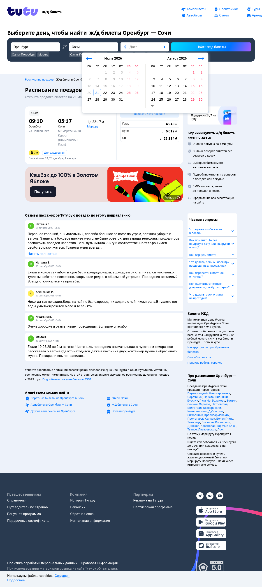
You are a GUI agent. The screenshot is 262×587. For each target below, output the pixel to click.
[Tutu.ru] (22, 12)
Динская (193, 426)
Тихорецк (194, 422)
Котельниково (197, 411)
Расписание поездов (39, 79)
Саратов (205, 404)
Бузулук (193, 400)
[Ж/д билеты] (52, 12)
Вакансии (78, 507)
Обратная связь (82, 514)
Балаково (218, 400)
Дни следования (54, 152)
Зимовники (195, 415)
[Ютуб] (219, 494)
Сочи (61, 126)
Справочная (16, 500)
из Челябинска (39, 131)
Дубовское (215, 411)
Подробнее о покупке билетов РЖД (66, 380)
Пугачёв (205, 400)
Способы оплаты (199, 357)
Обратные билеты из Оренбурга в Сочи (57, 399)
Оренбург (35, 126)
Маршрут (93, 126)
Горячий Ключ (226, 426)
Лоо (220, 429)
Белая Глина (224, 418)
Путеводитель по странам (27, 507)
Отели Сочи (120, 399)
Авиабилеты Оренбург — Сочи (51, 405)
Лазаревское (207, 429)
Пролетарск (196, 418)
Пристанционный (216, 397)
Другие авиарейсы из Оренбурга (53, 412)
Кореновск (222, 422)
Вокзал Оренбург (123, 412)
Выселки (208, 422)
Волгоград (195, 407)
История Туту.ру (82, 500)
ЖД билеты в (125, 405)
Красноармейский (217, 415)
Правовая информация (99, 563)
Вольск (231, 400)
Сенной (193, 404)
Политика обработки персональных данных (42, 563)
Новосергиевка (219, 393)
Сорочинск (195, 397)
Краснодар (208, 426)
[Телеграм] (200, 494)
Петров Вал (219, 404)
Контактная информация (90, 521)
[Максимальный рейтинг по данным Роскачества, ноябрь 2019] (209, 567)
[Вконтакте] (209, 494)
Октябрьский (212, 407)
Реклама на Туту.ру (148, 500)
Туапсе (192, 429)
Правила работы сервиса (205, 362)
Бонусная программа (24, 514)
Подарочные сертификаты (28, 521)
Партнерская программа (153, 507)
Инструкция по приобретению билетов (208, 350)
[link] (43, 192)
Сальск (210, 418)
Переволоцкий (198, 393)
